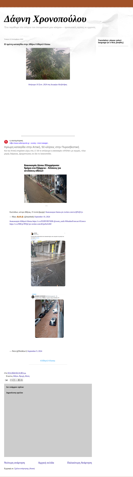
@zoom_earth (59, 221)
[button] (13, 142)
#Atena (29, 221)
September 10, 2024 (42, 217)
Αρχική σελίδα (46, 462)
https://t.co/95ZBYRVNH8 (42, 221)
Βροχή (21, 376)
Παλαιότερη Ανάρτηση (79, 462)
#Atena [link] (51, 360)
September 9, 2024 (35, 351)
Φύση (27, 376)
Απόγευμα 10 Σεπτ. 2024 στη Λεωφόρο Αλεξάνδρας (48, 85)
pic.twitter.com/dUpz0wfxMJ (40, 224)
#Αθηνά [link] (44, 360)
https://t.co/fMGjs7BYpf (19, 224)
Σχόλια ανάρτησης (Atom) (24, 469)
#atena (58, 212)
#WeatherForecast (72, 221)
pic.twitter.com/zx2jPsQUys (72, 212)
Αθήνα (15, 376)
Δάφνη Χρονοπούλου (45, 18)
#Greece (82, 221)
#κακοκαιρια (50, 212)
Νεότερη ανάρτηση (14, 462)
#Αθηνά (23, 221)
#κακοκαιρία (14, 221)
